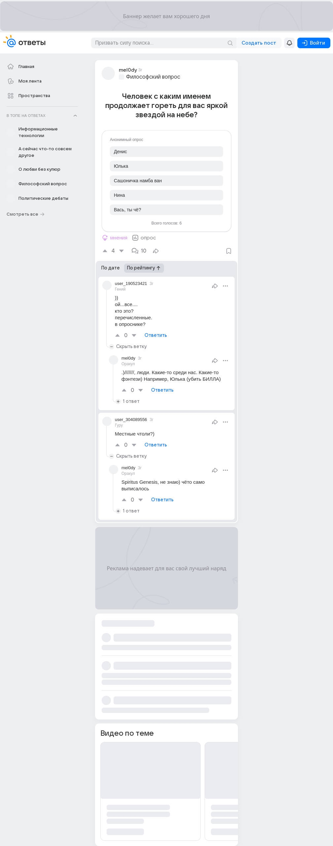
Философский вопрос (153, 77)
